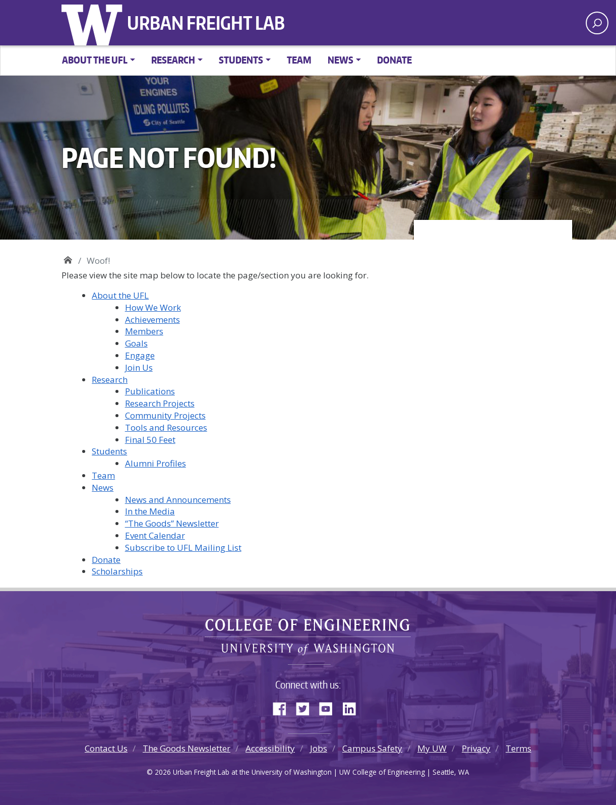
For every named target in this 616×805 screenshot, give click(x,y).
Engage (140, 355)
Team (299, 59)
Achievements (152, 319)
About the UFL (120, 295)
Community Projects (165, 415)
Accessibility (270, 748)
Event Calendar (155, 535)
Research (110, 379)
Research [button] (173, 59)
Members (144, 331)
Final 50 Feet (150, 439)
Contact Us (106, 748)
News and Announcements (178, 499)
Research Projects (160, 403)
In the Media (150, 511)
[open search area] (597, 23)
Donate (394, 59)
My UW (432, 748)
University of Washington (94, 22)
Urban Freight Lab (206, 22)
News (102, 487)
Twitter (306, 707)
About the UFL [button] (95, 59)
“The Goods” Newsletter (172, 523)
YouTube (329, 707)
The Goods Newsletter (186, 748)
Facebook (283, 707)
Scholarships (117, 571)
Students (109, 451)
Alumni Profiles (155, 463)
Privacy (476, 748)
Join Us (139, 367)
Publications (150, 391)
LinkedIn (352, 707)
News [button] (340, 59)
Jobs (318, 748)
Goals (136, 343)
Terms (518, 748)
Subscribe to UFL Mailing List (183, 547)
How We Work (153, 307)
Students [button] (241, 59)
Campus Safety (372, 748)
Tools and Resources (166, 427)
